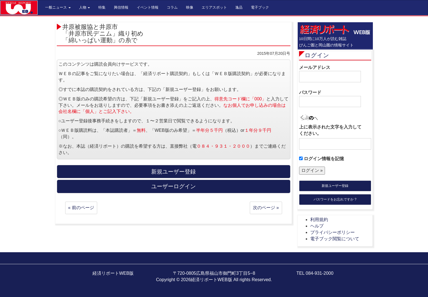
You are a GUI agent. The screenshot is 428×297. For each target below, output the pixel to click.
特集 (102, 7)
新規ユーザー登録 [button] (173, 172)
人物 (84, 7)
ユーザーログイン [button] (173, 186)
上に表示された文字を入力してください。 (330, 130)
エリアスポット (214, 7)
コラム (172, 7)
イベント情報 (147, 7)
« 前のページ (81, 207)
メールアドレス (330, 73)
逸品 (239, 7)
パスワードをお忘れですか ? (335, 199)
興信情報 (121, 7)
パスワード (330, 98)
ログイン (317, 55)
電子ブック (260, 7)
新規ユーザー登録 (335, 186)
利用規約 (319, 219)
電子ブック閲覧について (334, 238)
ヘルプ (317, 226)
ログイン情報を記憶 (321, 158)
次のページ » (266, 207)
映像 (189, 7)
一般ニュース (58, 7)
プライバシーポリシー (332, 232)
